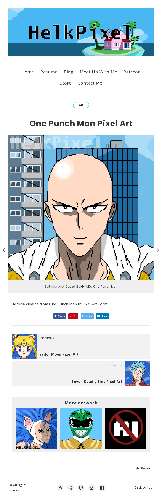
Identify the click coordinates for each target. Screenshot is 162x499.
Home (27, 72)
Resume (49, 72)
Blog (68, 72)
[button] (144, 468)
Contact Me (90, 83)
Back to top (143, 487)
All (81, 105)
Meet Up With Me (98, 72)
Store (66, 83)
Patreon (132, 72)
